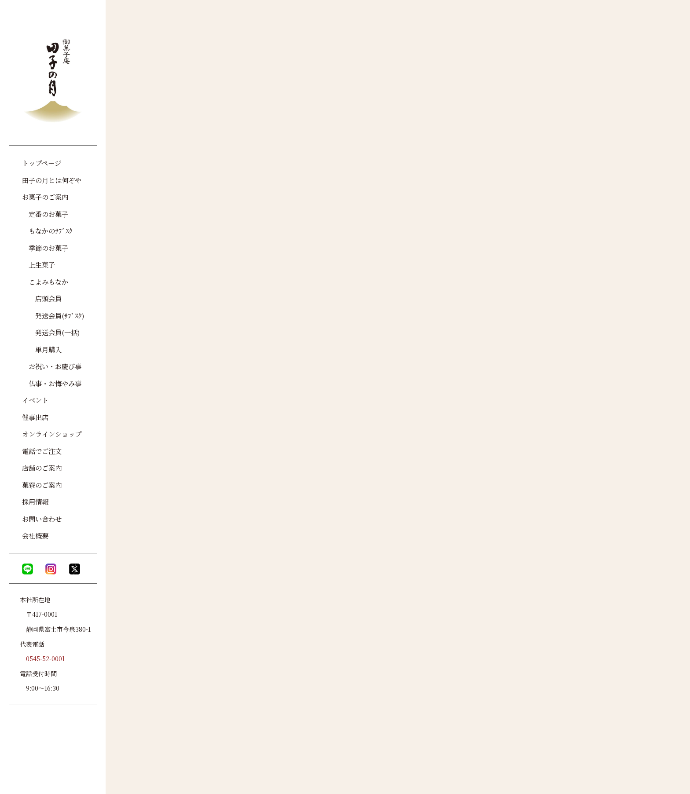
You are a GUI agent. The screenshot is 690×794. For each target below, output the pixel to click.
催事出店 (35, 417)
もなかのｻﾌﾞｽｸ (47, 230)
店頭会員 (42, 298)
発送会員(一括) (51, 332)
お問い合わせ (42, 518)
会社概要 (35, 535)
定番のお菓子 (45, 214)
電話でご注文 (42, 451)
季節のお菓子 (45, 247)
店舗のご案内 (42, 467)
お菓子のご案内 (45, 196)
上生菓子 (38, 264)
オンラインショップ (51, 434)
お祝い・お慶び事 (51, 366)
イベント (35, 400)
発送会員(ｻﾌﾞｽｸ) (53, 315)
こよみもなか (45, 281)
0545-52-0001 (45, 658)
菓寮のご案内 (42, 485)
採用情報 (35, 501)
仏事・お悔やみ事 (51, 383)
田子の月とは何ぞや (51, 180)
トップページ (41, 163)
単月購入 (42, 349)
